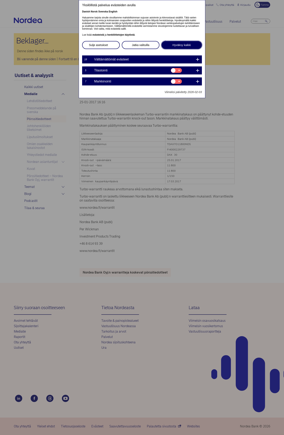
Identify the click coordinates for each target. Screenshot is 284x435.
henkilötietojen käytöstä (121, 34)
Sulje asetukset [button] (98, 45)
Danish (86, 11)
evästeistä (98, 34)
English (113, 11)
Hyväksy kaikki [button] (181, 45)
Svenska (103, 11)
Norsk (94, 11)
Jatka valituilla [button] (140, 45)
